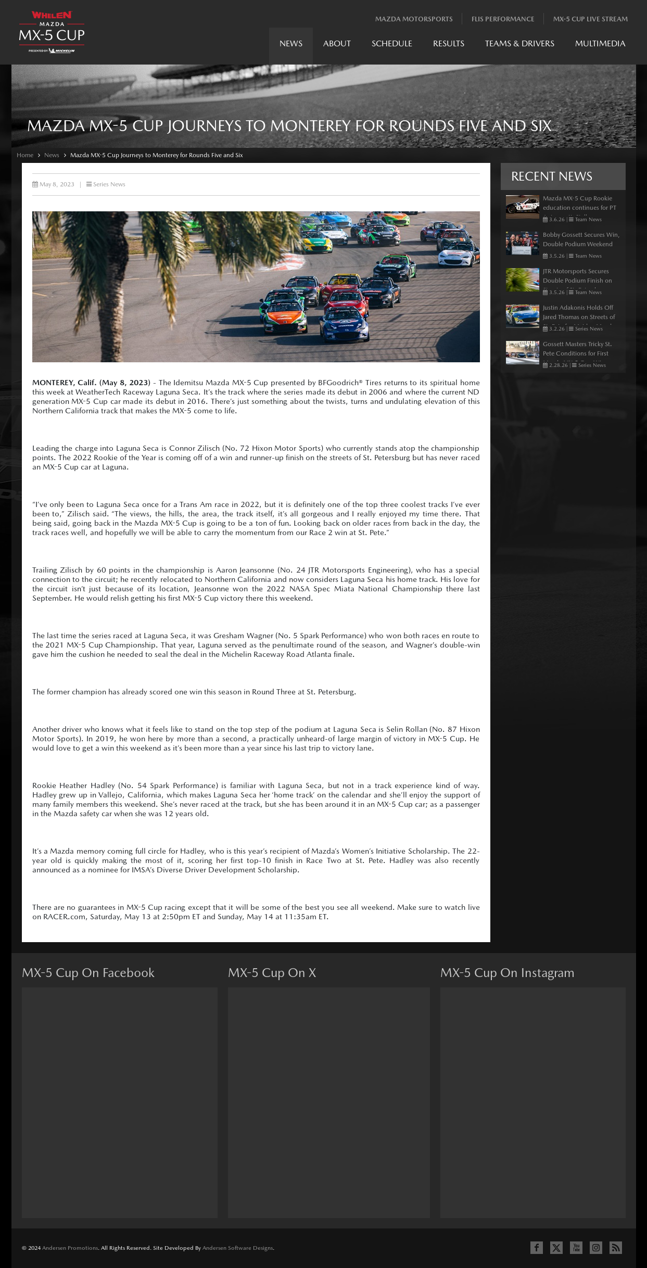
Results (448, 43)
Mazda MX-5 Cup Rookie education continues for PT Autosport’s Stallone (579, 208)
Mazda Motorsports (414, 19)
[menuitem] (291, 46)
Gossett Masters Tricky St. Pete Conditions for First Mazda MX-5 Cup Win (577, 353)
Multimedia (600, 43)
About (337, 43)
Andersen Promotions (70, 1248)
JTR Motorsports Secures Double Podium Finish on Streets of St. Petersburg (577, 281)
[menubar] (452, 46)
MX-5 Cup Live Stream (590, 19)
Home (25, 155)
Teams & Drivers (519, 43)
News (291, 43)
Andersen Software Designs (237, 1248)
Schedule (392, 43)
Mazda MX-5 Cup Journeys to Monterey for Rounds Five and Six (156, 155)
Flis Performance (503, 19)
